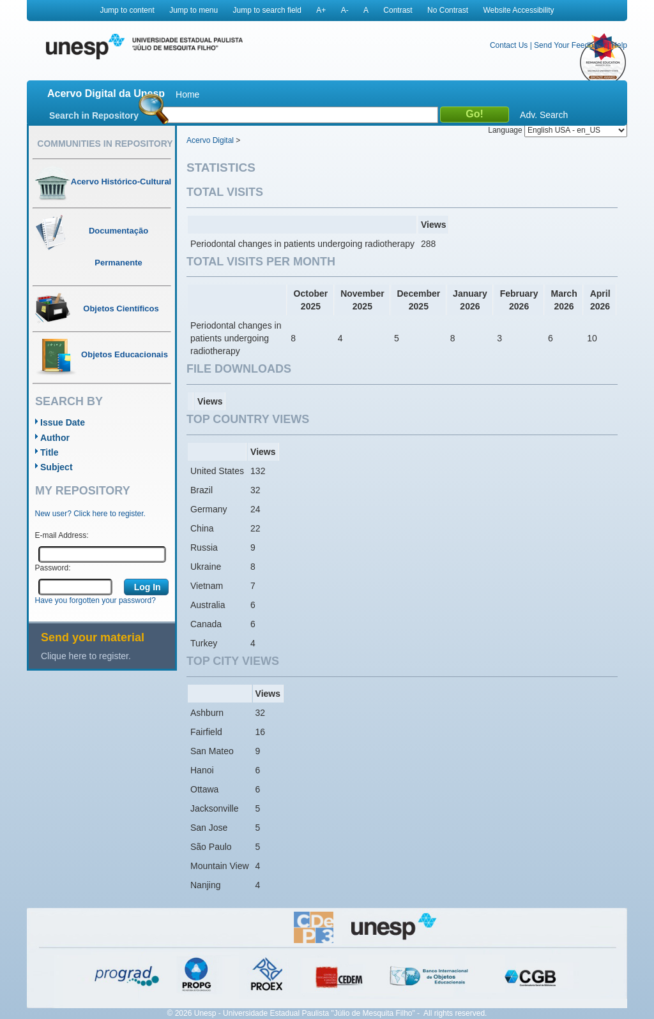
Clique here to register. (86, 656)
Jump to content (127, 10)
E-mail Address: (62, 535)
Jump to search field (267, 10)
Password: (53, 567)
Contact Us (509, 45)
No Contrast (447, 10)
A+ (321, 10)
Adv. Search (544, 115)
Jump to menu (193, 10)
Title (49, 452)
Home (187, 94)
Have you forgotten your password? (95, 600)
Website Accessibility (518, 10)
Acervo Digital (210, 140)
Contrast (397, 10)
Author (55, 438)
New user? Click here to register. (90, 513)
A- (345, 10)
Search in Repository (94, 115)
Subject (56, 467)
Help (619, 45)
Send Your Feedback (569, 45)
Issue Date (62, 422)
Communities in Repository (104, 143)
